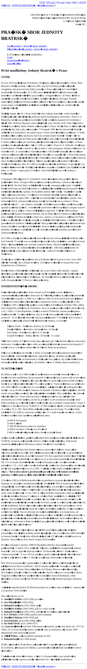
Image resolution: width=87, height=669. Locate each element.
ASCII (82, 2)
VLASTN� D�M (12, 368)
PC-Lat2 (60, 2)
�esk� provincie (45, 5)
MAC (74, 2)
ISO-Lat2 (50, 2)
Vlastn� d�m (14, 63)
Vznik (10, 57)
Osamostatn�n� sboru (18, 60)
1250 (42, 2)
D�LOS (6, 5)
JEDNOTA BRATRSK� (24, 5)
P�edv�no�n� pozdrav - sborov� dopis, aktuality (32, 49)
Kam (68, 2)
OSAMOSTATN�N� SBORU (19, 286)
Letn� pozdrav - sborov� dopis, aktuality (27, 46)
